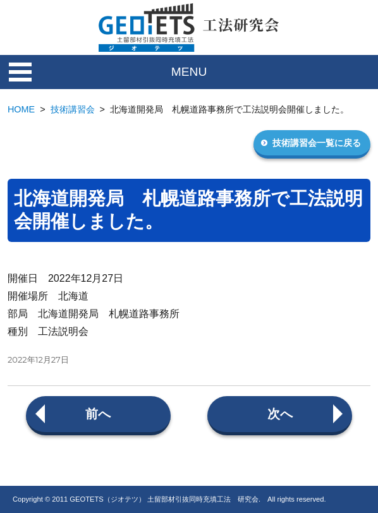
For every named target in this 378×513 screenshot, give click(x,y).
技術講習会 (73, 109)
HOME (21, 109)
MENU (189, 71)
